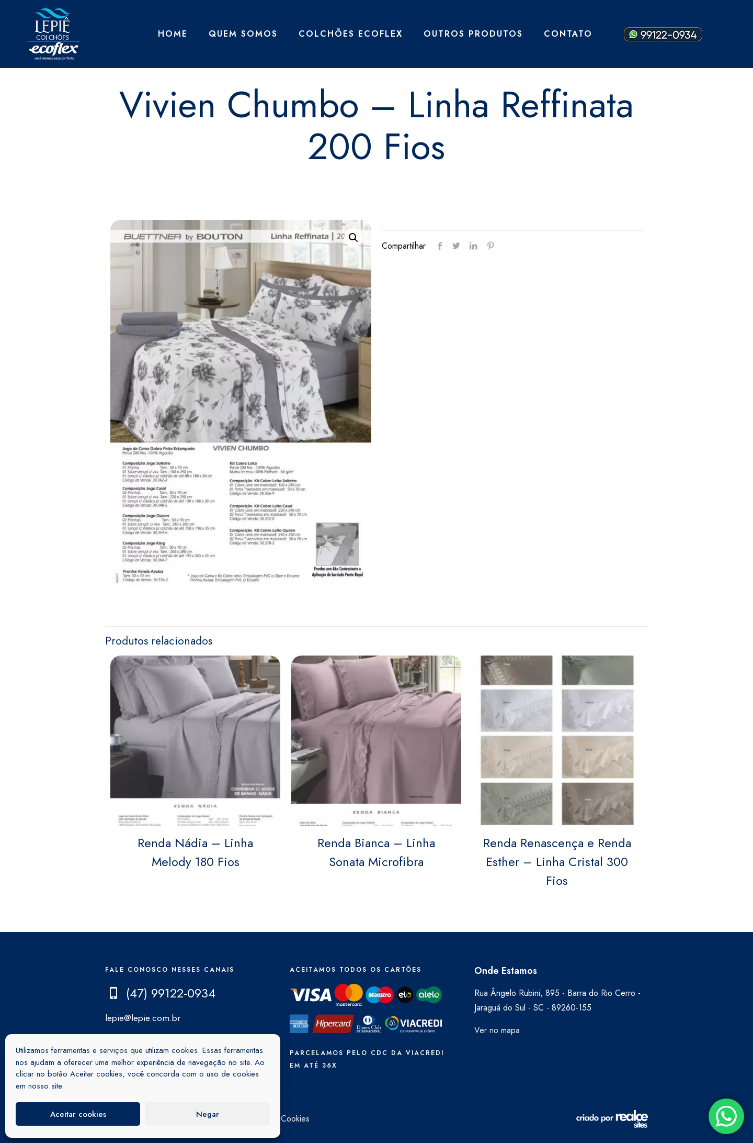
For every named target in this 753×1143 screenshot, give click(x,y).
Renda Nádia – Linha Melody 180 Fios (195, 852)
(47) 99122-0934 (170, 993)
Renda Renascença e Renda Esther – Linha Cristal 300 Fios (557, 862)
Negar (207, 1114)
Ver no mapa (497, 1030)
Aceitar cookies (78, 1114)
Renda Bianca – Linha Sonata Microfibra (376, 852)
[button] (353, 237)
